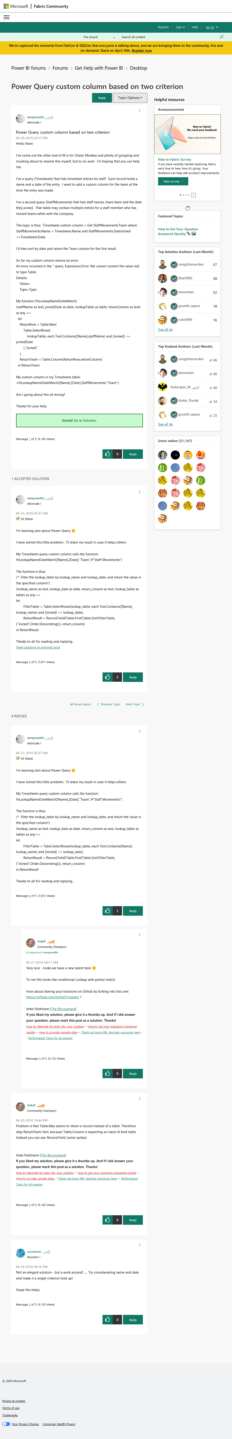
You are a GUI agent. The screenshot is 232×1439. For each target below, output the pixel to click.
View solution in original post (38, 647)
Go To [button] (210, 27)
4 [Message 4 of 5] (29, 662)
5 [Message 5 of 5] (40, 1058)
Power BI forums (28, 67)
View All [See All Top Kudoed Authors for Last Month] (165, 424)
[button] (102, 97)
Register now (142, 50)
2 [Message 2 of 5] (29, 1304)
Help (195, 27)
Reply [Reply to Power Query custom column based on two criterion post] (133, 454)
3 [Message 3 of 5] (29, 1205)
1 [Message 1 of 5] (29, 439)
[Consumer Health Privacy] (59, 1424)
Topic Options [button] (128, 97)
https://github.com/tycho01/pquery (52, 997)
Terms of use (11, 1408)
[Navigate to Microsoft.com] (16, 6)
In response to (42, 952)
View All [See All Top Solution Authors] (165, 329)
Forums (60, 67)
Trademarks (10, 1415)
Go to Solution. (85, 420)
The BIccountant (63, 1008)
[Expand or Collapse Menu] (6, 17)
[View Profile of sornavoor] (34, 1251)
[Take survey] (173, 181)
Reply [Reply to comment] (133, 677)
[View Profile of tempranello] (35, 117)
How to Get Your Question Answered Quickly (178, 231)
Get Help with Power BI (99, 67)
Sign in (180, 27)
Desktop (138, 67)
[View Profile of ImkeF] (41, 941)
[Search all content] (172, 37)
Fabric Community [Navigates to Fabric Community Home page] (51, 6)
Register (163, 27)
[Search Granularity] (99, 37)
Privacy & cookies (13, 1401)
